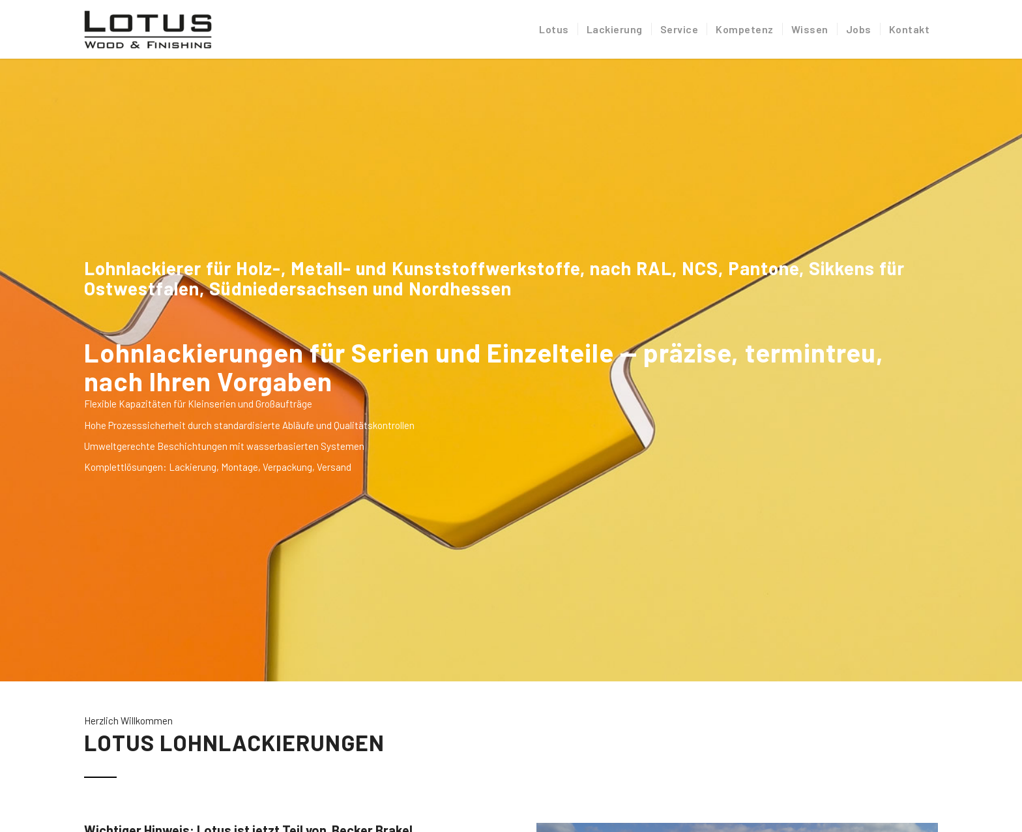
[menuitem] (554, 29)
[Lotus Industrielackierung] (148, 29)
